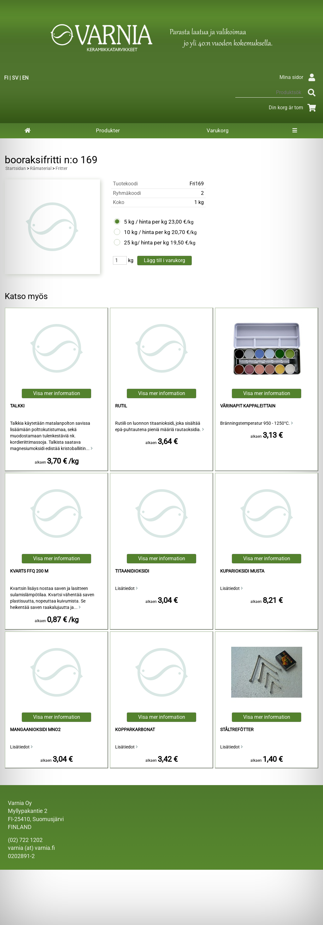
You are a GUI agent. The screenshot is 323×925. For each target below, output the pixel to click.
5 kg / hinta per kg (145, 222)
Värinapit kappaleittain (247, 406)
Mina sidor (298, 77)
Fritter (62, 168)
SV (15, 78)
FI (6, 78)
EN (25, 78)
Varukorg (218, 130)
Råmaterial (40, 168)
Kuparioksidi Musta (242, 571)
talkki (17, 406)
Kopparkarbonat (135, 729)
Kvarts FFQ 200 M (29, 571)
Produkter (108, 130)
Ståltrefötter (237, 729)
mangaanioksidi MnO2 (35, 729)
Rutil (121, 406)
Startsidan (15, 168)
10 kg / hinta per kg (147, 232)
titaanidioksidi (132, 571)
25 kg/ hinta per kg (146, 242)
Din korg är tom (293, 108)
